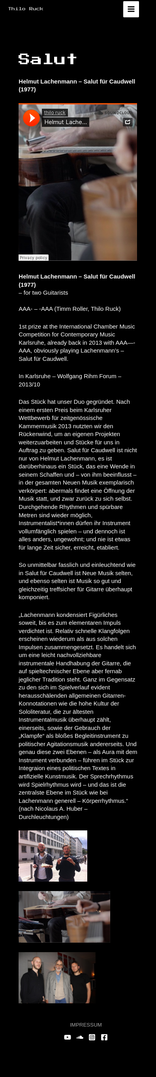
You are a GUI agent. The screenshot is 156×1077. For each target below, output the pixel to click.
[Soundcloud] (79, 1037)
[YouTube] (67, 1037)
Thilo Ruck (25, 9)
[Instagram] (92, 1037)
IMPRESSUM (86, 1025)
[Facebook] (104, 1037)
